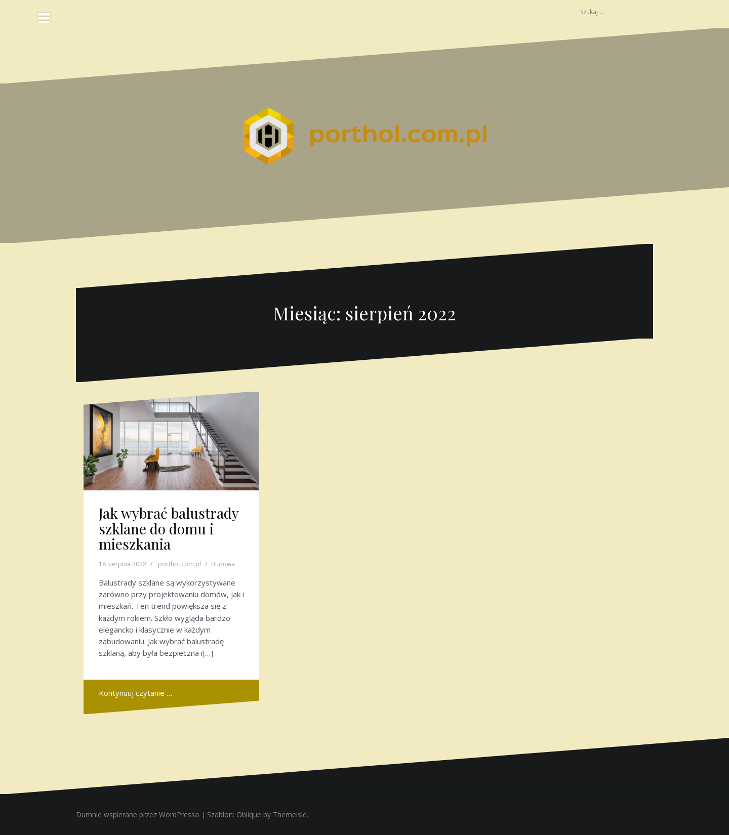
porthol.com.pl (179, 564)
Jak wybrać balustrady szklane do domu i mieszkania (168, 529)
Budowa (223, 564)
